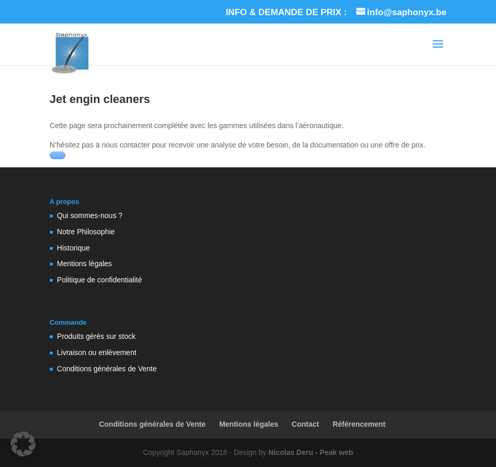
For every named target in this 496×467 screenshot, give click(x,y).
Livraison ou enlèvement (97, 352)
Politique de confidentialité (99, 280)
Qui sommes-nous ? (89, 215)
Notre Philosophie (86, 231)
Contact (305, 424)
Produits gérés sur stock (96, 336)
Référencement (359, 424)
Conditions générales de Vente (107, 369)
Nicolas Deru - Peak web (310, 452)
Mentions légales (84, 263)
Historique (73, 248)
